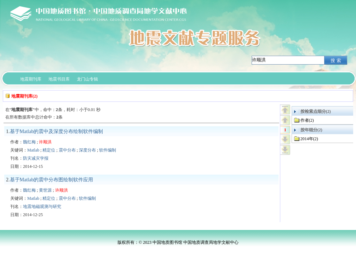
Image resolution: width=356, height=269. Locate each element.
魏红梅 (29, 141)
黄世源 (45, 190)
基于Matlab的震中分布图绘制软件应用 (51, 179)
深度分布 (87, 150)
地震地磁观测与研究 (42, 206)
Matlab (33, 150)
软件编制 (107, 150)
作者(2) (307, 120)
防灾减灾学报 (35, 158)
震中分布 (67, 150)
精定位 (48, 150)
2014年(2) (309, 138)
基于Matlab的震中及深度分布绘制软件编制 (56, 131)
